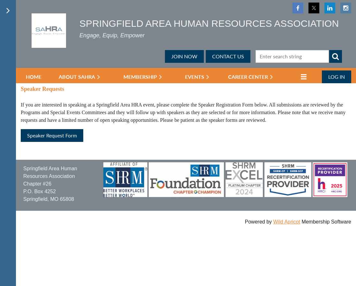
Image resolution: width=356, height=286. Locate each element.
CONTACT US (228, 56)
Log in (336, 77)
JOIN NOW (184, 56)
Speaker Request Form (52, 135)
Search (335, 56)
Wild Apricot (286, 221)
